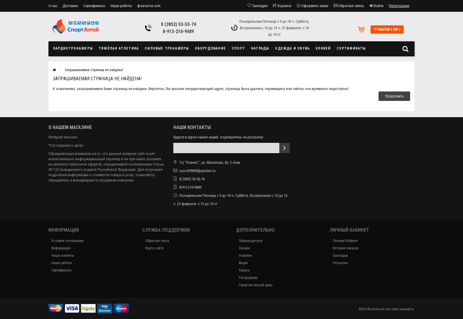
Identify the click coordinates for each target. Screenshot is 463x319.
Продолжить (394, 96)
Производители (251, 241)
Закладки (340, 255)
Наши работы (121, 6)
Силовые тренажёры (167, 48)
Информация (61, 248)
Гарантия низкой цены (256, 285)
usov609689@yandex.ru (197, 171)
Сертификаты (94, 6)
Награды (260, 48)
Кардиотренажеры (73, 48)
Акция (243, 263)
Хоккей (323, 48)
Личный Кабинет (345, 241)
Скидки (244, 248)
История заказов (345, 248)
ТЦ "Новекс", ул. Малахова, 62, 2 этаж (206, 162)
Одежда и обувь (292, 48)
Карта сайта (154, 248)
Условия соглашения (67, 241)
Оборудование (210, 48)
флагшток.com (149, 6)
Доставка (70, 6)
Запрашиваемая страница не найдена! (94, 70)
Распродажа (248, 278)
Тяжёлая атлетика (119, 48)
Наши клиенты (62, 255)
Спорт (238, 48)
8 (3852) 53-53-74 (178, 24)
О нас (52, 6)
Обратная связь (157, 241)
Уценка (244, 270)
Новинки (245, 255)
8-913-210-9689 (178, 31)
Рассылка (340, 263)
